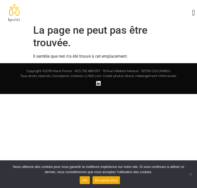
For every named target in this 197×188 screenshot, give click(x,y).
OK (84, 180)
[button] (193, 13)
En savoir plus (106, 180)
